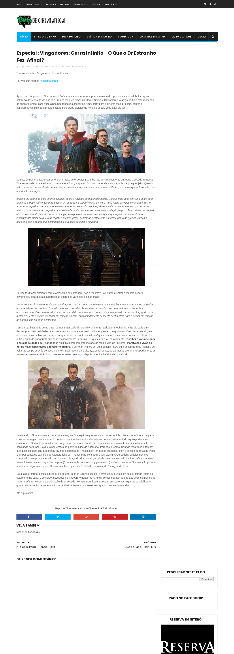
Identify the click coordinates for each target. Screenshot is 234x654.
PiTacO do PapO (45, 36)
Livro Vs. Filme (182, 36)
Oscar (201, 36)
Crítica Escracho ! (55, 619)
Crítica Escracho (99, 36)
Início (19, 4)
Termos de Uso (80, 4)
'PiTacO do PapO (27, 638)
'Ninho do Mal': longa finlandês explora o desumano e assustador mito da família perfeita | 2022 (124, 615)
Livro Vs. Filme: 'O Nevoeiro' (121, 592)
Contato (63, 4)
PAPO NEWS (24, 625)
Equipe (38, 4)
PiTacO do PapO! (27, 600)
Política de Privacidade (104, 4)
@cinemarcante (49, 81)
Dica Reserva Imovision (31, 632)
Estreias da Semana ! (30, 612)
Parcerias (50, 4)
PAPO (50, 638)
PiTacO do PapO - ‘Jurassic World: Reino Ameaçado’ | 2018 (124, 630)
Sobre (29, 4)
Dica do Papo (71, 36)
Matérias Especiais (152, 36)
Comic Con (125, 36)
